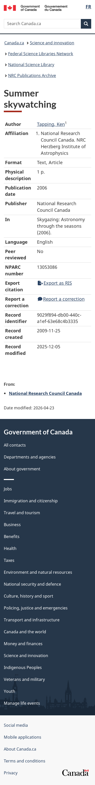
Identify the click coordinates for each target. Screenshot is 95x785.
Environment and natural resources (38, 572)
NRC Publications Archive (32, 75)
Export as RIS (55, 283)
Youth (9, 691)
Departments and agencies (30, 457)
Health (10, 548)
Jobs (8, 489)
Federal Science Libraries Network (40, 53)
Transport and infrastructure (32, 620)
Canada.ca (14, 43)
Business (12, 524)
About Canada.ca (20, 749)
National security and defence (32, 584)
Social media (16, 725)
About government (22, 469)
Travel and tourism (22, 512)
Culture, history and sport (28, 596)
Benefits (12, 536)
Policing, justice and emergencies (36, 608)
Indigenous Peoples (23, 667)
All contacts (15, 445)
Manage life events (22, 703)
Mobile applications (22, 737)
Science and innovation (52, 43)
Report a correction (61, 299)
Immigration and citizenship (31, 501)
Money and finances (23, 643)
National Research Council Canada (45, 393)
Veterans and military (24, 679)
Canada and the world (25, 632)
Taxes (9, 560)
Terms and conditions (24, 761)
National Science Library (31, 64)
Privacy (10, 773)
